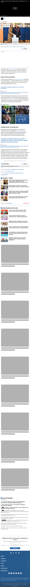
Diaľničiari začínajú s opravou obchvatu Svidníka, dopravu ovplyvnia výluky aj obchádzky (17, 240)
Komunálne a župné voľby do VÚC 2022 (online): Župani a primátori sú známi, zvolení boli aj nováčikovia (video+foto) (15, 95)
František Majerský (20, 132)
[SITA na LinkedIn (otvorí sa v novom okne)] (21, 573)
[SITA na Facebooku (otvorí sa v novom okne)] (9, 573)
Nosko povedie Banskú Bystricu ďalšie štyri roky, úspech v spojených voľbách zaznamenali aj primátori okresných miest (18, 183)
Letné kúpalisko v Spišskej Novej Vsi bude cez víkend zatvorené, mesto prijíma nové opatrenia (18, 235)
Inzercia (3, 583)
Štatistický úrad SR (10, 173)
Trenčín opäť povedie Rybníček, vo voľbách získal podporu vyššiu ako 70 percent (18, 199)
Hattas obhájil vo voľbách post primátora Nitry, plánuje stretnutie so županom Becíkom (19, 188)
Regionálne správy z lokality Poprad (19, 46)
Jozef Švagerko (11, 100)
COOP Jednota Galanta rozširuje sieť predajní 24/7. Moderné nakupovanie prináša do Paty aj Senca (14, 526)
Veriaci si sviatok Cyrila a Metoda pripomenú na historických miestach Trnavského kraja (19, 229)
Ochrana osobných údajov (16, 584)
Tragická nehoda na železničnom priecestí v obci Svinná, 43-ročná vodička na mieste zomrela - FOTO (15, 517)
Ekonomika (11, 5)
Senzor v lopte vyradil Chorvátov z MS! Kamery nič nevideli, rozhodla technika (17, 213)
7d (5, 501)
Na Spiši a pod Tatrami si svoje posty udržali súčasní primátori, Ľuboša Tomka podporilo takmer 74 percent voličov (18, 194)
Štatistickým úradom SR (18, 81)
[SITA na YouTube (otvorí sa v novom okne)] (16, 573)
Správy (6, 5)
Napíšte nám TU (9, 205)
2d (2, 501)
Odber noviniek (5, 166)
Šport (15, 5)
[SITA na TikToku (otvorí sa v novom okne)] (18, 573)
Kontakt (22, 583)
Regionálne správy (8, 46)
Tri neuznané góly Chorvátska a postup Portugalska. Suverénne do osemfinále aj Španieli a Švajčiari (13, 504)
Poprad (2, 46)
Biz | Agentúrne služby (7, 583)
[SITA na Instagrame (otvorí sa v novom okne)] (14, 573)
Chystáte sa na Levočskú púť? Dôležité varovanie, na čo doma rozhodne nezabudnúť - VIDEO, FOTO (14, 523)
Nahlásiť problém (25, 205)
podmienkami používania (8, 545)
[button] (28, 1)
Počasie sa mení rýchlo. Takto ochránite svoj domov (12, 528)
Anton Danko (11, 71)
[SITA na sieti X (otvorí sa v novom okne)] (11, 573)
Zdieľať (25, 48)
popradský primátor (4, 176)
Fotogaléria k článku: (5, 106)
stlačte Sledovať (16, 168)
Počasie (19, 5)
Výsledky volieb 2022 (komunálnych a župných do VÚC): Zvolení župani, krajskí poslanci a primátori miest (14, 142)
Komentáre (24, 5)
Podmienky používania (10, 584)
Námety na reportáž (18, 583)
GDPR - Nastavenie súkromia (23, 584)
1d (1, 501)
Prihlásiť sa (15, 548)
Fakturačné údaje (26, 583)
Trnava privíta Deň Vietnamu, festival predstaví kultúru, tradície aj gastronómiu (18, 218)
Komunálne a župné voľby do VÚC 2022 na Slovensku (14, 175)
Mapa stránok (5, 584)
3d (4, 501)
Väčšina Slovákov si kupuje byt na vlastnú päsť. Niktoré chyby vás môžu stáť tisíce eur (18, 224)
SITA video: (2, 51)
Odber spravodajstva (12, 583)
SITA (2, 6)
